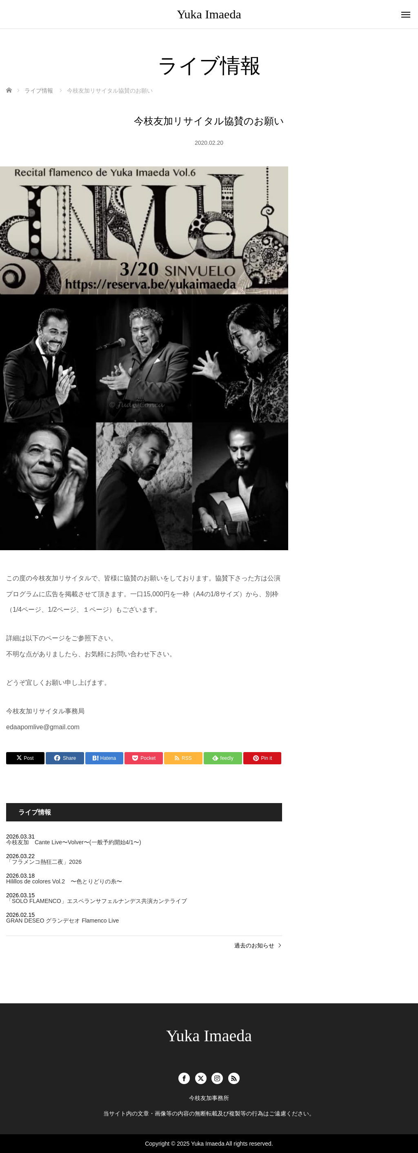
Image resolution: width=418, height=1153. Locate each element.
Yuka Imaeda (209, 14)
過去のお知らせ (254, 945)
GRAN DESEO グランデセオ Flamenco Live (62, 920)
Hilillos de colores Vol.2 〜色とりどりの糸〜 (64, 881)
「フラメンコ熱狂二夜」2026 (44, 862)
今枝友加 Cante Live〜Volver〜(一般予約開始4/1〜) (73, 842)
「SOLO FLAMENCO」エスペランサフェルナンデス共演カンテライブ (96, 901)
